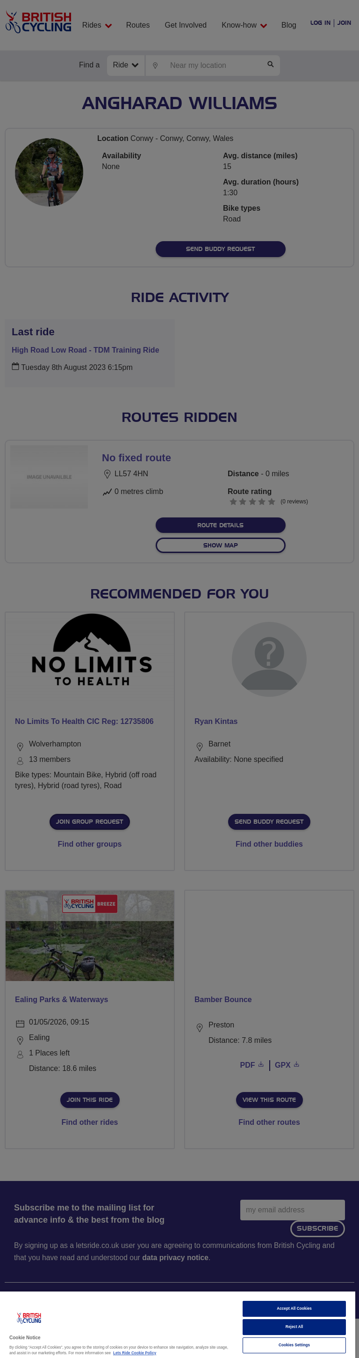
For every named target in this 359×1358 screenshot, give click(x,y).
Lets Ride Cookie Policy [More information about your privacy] (134, 1353)
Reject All (294, 1327)
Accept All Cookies (294, 1308)
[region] (177, 1325)
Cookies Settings (294, 1345)
